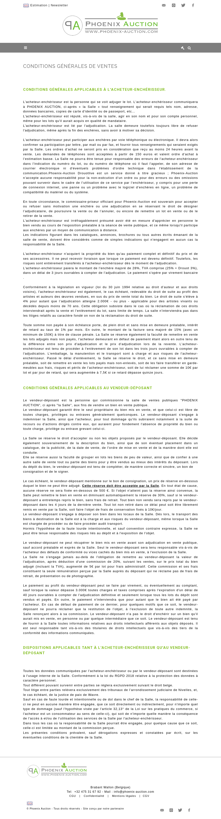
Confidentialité (94, 795)
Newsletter (59, 5)
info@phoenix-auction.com (134, 791)
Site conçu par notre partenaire (103, 808)
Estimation (39, 5)
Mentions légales (124, 795)
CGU (72, 795)
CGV (146, 795)
